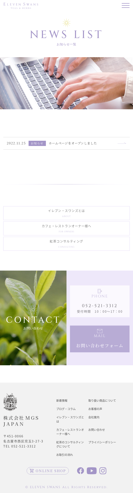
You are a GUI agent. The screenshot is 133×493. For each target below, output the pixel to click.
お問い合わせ (96, 429)
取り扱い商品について (102, 400)
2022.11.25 (16, 143)
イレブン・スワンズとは (66, 214)
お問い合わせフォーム (99, 346)
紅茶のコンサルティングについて (70, 444)
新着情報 (61, 400)
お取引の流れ (64, 455)
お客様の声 (95, 409)
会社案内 (93, 417)
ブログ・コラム (66, 409)
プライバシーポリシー (102, 442)
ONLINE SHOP (47, 470)
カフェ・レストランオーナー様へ (66, 229)
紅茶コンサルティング (66, 244)
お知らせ (37, 143)
